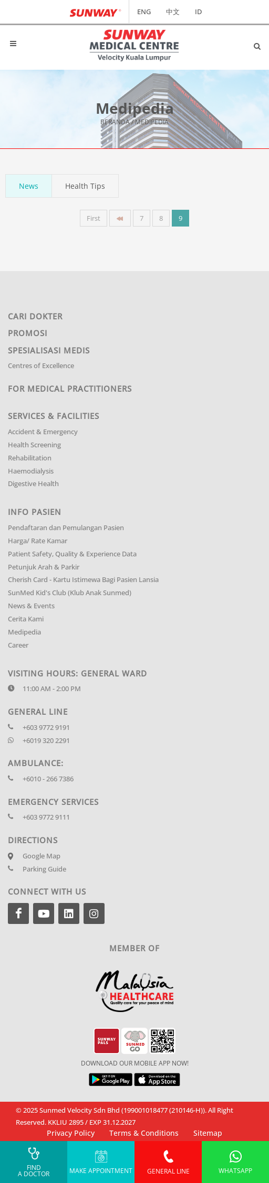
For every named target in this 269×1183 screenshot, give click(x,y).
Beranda (115, 122)
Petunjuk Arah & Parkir (43, 567)
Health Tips (85, 186)
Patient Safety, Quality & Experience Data (72, 554)
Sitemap (207, 1133)
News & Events (31, 605)
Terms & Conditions (144, 1133)
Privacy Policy (71, 1133)
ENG (144, 11)
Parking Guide (44, 869)
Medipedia (24, 632)
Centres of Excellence (41, 365)
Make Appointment (100, 1162)
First (93, 218)
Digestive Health (33, 483)
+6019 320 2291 (46, 740)
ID (198, 11)
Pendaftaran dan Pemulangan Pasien (66, 527)
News (28, 186)
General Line (168, 1162)
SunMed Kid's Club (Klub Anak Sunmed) (69, 592)
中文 (173, 11)
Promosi (27, 333)
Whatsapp (235, 1162)
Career (18, 645)
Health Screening (34, 444)
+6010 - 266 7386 (48, 779)
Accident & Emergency (43, 431)
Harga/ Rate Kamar (37, 540)
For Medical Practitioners (70, 388)
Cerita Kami (26, 619)
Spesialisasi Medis (49, 350)
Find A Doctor (33, 1162)
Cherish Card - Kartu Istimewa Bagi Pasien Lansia (83, 579)
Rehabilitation (29, 458)
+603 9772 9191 (46, 727)
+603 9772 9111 (46, 817)
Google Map (41, 856)
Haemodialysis (31, 471)
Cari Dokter (35, 316)
